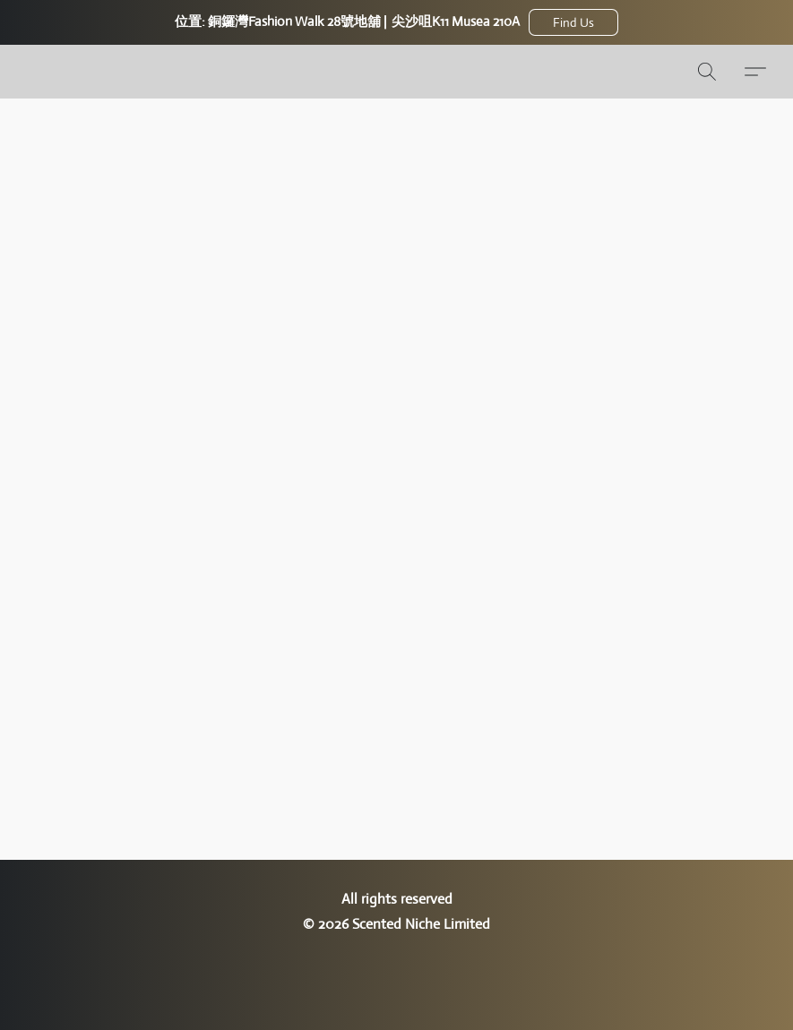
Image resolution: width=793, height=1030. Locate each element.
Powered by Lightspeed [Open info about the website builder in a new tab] (397, 991)
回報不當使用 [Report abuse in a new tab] (397, 958)
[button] (573, 22)
